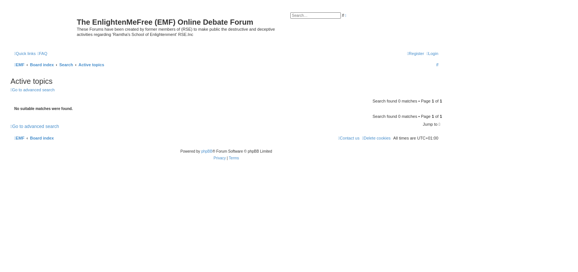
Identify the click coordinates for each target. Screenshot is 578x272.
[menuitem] (42, 53)
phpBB (206, 151)
